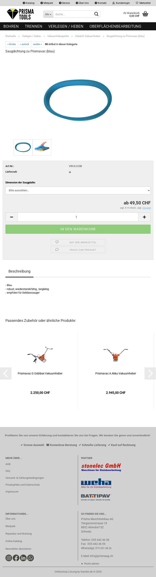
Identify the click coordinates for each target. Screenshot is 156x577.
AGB (7, 464)
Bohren (11, 26)
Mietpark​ (10, 526)
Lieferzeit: (11, 171)
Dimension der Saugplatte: (20, 182)
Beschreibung (19, 271)
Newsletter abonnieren (18, 548)
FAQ (7, 470)
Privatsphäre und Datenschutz (22, 484)
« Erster (11, 44)
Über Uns (82, 3)
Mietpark (47, 3)
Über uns (10, 518)
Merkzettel (143, 3)
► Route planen (90, 563)
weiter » (37, 44)
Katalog (28, 3)
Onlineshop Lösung (66, 571)
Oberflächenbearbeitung (115, 26)
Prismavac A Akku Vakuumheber (115, 373)
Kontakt (100, 3)
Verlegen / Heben (65, 26)
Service (64, 3)
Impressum (12, 491)
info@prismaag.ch (101, 556)
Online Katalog (13, 541)
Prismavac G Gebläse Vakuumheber (40, 373)
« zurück (24, 44)
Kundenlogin (121, 3)
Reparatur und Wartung (18, 533)
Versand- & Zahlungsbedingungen (24, 477)
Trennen (33, 26)
